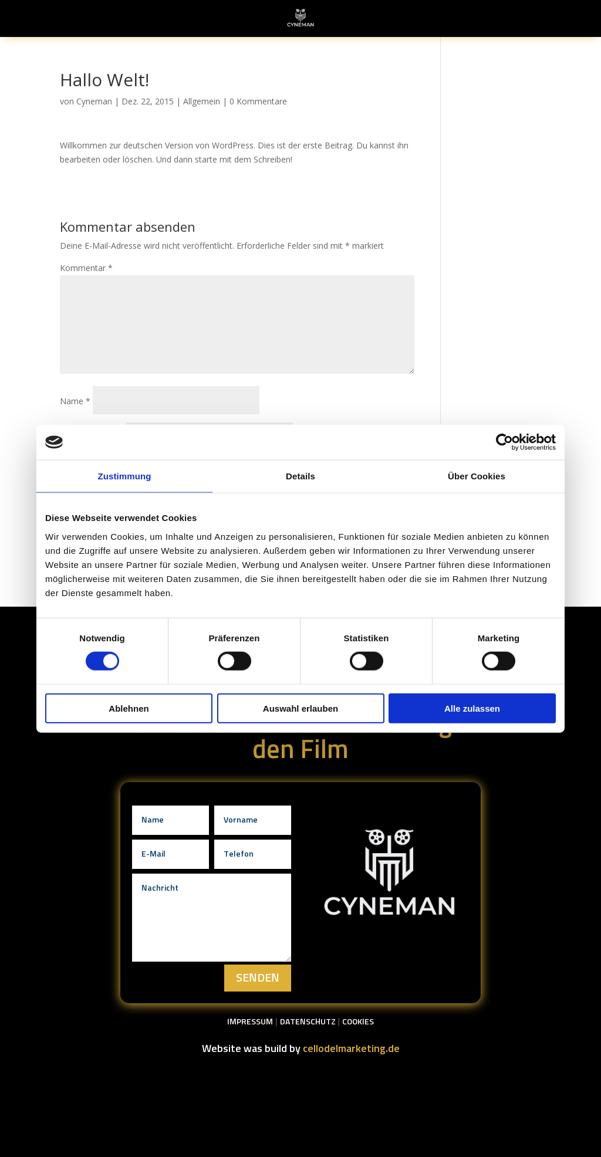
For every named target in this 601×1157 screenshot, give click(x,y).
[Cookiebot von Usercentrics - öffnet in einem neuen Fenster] (504, 442)
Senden (257, 978)
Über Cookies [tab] (476, 476)
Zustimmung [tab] (124, 476)
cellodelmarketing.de (351, 1049)
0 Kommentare (258, 101)
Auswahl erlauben (300, 708)
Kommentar (86, 267)
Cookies (358, 1022)
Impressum (250, 1022)
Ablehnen (128, 708)
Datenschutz (308, 1022)
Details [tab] (300, 476)
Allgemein (201, 101)
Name (75, 401)
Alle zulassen (472, 708)
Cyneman (94, 101)
